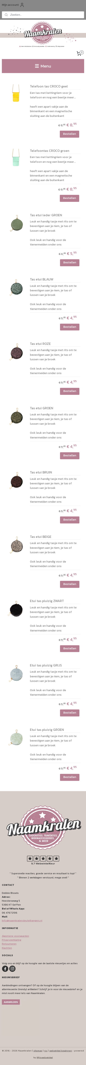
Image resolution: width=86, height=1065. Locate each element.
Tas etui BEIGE (40, 537)
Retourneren (9, 944)
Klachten (7, 948)
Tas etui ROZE (40, 344)
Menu (43, 66)
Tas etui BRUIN (41, 472)
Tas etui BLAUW (41, 279)
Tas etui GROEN (41, 408)
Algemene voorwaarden (15, 936)
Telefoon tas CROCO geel (49, 86)
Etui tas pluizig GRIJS (46, 665)
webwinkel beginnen (60, 1050)
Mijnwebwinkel (45, 1057)
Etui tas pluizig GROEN (47, 730)
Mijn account (13, 4)
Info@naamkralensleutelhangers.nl (22, 920)
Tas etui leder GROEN (46, 215)
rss (45, 1050)
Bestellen (69, 133)
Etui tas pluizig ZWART (47, 601)
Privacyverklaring (11, 940)
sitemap (37, 1050)
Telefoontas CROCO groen (49, 151)
